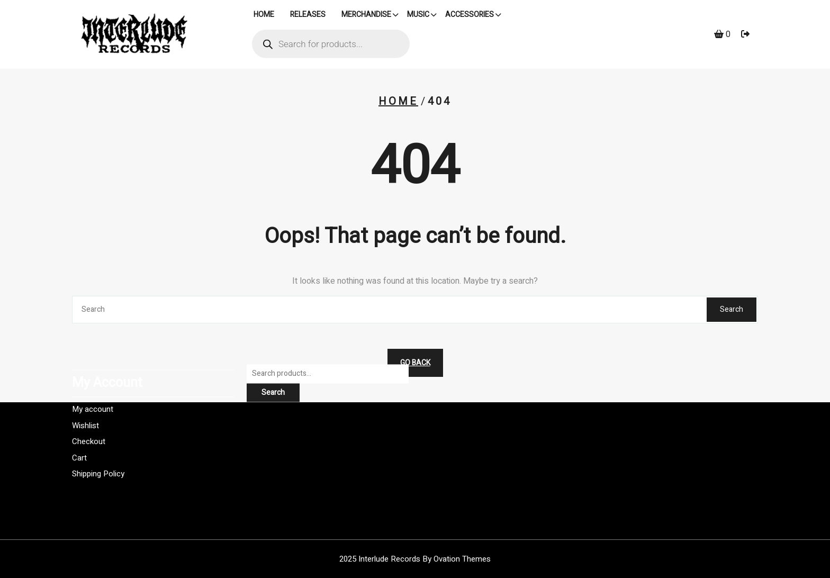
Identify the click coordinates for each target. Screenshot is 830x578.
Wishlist (85, 403)
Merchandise (366, 15)
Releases (308, 15)
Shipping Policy (98, 451)
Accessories (469, 15)
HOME (264, 15)
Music (418, 15)
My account (92, 387)
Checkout (88, 419)
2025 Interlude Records (415, 559)
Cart (79, 435)
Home (398, 101)
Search (731, 309)
